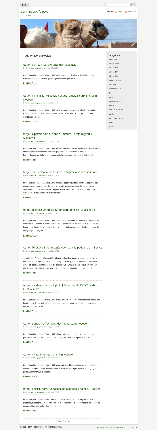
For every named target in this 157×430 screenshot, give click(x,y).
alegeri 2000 (114, 63)
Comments (131, 12)
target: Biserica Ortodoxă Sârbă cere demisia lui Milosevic (59, 209)
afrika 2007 (113, 59)
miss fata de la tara (116, 101)
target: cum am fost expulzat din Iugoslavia (49, 64)
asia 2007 (113, 84)
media (111, 97)
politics (111, 114)
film (110, 93)
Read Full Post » (30, 83)
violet (111, 127)
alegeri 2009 (114, 72)
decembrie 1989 (115, 89)
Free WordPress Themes (106, 427)
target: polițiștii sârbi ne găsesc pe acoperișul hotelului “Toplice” (62, 388)
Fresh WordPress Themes (127, 427)
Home (24, 5)
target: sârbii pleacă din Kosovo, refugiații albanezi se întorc (60, 172)
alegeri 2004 (114, 68)
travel (111, 122)
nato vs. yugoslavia (38, 68)
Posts (120, 12)
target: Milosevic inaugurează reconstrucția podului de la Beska (62, 247)
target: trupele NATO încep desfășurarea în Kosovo (55, 323)
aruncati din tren (115, 80)
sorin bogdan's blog (35, 11)
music (111, 106)
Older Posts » (63, 421)
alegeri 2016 (114, 76)
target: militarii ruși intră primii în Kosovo (48, 354)
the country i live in (116, 118)
